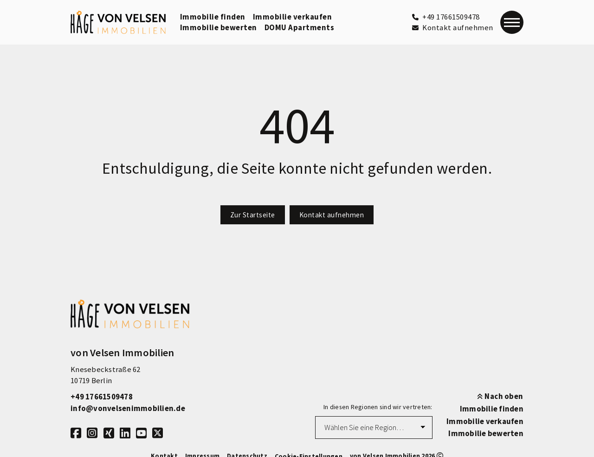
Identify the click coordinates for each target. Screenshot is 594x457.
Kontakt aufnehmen (331, 214)
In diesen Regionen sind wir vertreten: (378, 407)
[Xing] (108, 433)
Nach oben (500, 396)
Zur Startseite (252, 214)
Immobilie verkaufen (292, 17)
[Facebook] (76, 433)
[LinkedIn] (125, 433)
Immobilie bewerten (218, 28)
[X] (157, 433)
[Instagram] (92, 433)
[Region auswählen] (373, 427)
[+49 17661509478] (446, 17)
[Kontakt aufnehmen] (452, 27)
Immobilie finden (212, 17)
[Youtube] (141, 433)
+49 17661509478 (102, 397)
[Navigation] (511, 22)
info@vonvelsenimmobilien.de (128, 408)
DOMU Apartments (300, 28)
